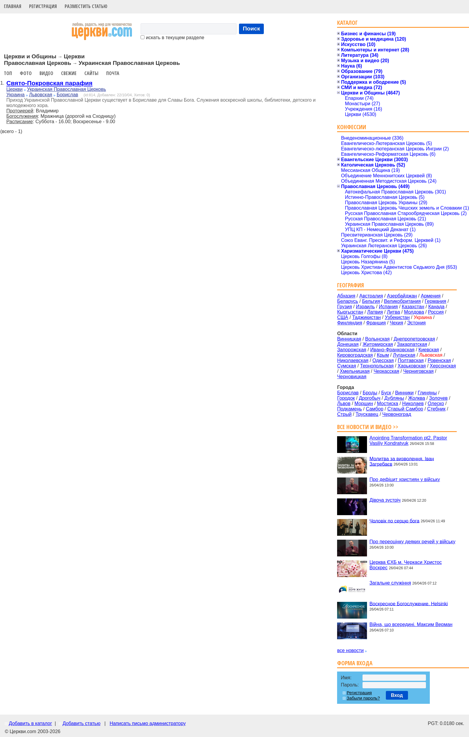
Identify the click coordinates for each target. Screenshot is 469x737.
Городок (346, 398)
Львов (344, 403)
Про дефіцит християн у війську (404, 479)
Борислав (67, 94)
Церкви (14, 89)
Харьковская (412, 365)
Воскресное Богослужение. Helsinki (408, 603)
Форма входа (354, 663)
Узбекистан (397, 317)
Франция (376, 322)
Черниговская (418, 371)
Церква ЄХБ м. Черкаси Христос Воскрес (405, 565)
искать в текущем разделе (172, 37)
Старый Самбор (405, 408)
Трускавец (367, 414)
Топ (8, 73)
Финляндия (349, 322)
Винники (404, 392)
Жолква (416, 398)
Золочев (438, 398)
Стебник (436, 408)
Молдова (414, 312)
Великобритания (402, 301)
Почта (112, 73)
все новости (350, 650)
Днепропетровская (414, 338)
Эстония (416, 322)
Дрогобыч (369, 398)
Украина (15, 94)
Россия (436, 312)
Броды (370, 392)
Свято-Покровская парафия (49, 83)
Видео (46, 73)
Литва (393, 312)
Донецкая (348, 344)
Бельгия (371, 301)
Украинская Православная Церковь (66, 89)
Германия (435, 301)
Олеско (436, 403)
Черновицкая (351, 376)
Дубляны (394, 398)
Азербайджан (402, 295)
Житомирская (378, 344)
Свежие (69, 73)
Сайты (91, 73)
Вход (397, 695)
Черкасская (386, 371)
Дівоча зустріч (385, 500)
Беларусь (347, 301)
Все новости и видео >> (367, 427)
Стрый (344, 414)
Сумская (346, 365)
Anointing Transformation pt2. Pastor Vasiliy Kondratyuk (408, 440)
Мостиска (387, 403)
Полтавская (411, 360)
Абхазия (346, 295)
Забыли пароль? (363, 698)
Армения (431, 295)
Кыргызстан (350, 312)
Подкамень (349, 408)
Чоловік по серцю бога (394, 520)
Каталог (347, 23)
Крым (383, 355)
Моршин (363, 403)
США (342, 317)
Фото (26, 73)
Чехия (396, 322)
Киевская (428, 349)
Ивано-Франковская (392, 349)
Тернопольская (377, 365)
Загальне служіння (390, 582)
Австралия (371, 295)
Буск (386, 392)
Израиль (365, 306)
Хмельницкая (355, 371)
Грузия (344, 306)
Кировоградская (355, 355)
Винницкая (349, 338)
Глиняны (427, 392)
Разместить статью (86, 6)
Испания (388, 306)
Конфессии (351, 127)
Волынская (377, 338)
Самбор (374, 408)
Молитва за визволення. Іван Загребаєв (401, 461)
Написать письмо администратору (147, 723)
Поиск (251, 28)
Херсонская (443, 365)
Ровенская (439, 360)
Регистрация (43, 6)
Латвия (375, 312)
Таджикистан (366, 317)
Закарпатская (412, 344)
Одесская (383, 360)
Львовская (40, 94)
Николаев (413, 403)
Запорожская (351, 349)
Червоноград (396, 414)
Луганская (404, 355)
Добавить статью (81, 723)
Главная (12, 6)
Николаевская (352, 360)
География (350, 285)
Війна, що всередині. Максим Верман (411, 624)
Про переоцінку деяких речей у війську (412, 541)
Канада (436, 306)
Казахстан (413, 306)
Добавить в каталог (30, 723)
